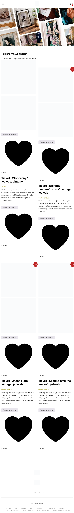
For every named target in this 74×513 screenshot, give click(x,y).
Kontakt (23, 508)
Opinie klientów (50, 508)
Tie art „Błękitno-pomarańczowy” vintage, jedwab (55, 189)
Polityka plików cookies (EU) (61, 510)
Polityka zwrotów (28, 510)
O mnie (8, 508)
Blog (16, 508)
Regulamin (62, 508)
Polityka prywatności (43, 510)
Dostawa (39, 508)
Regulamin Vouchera (12, 510)
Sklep (31, 508)
